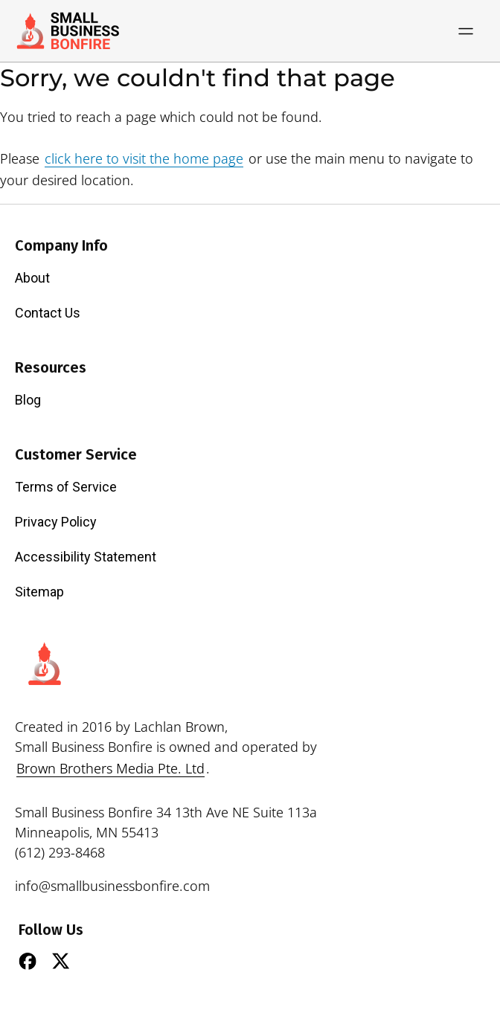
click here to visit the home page (144, 158)
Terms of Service (66, 487)
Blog (28, 400)
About (32, 278)
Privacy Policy (56, 522)
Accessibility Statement (85, 556)
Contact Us (47, 313)
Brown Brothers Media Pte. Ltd (110, 768)
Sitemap (39, 591)
